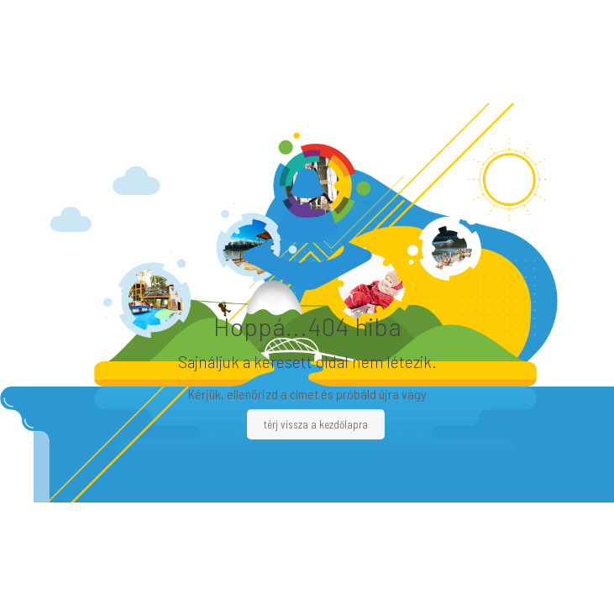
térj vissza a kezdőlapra (316, 424)
